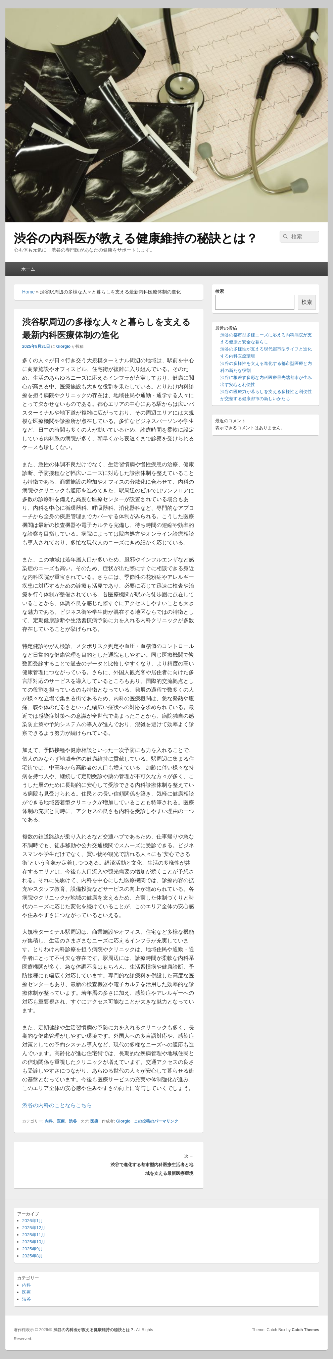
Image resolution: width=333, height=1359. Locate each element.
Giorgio (63, 346)
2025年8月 (32, 1255)
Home (28, 291)
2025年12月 (33, 1227)
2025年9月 (32, 1248)
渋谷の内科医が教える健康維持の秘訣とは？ (136, 238)
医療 (61, 1121)
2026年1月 (32, 1220)
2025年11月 (33, 1234)
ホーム (28, 269)
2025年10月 (33, 1241)
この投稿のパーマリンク (156, 1121)
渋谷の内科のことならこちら (57, 1105)
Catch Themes (305, 1329)
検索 (219, 291)
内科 (49, 1121)
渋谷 (73, 1121)
